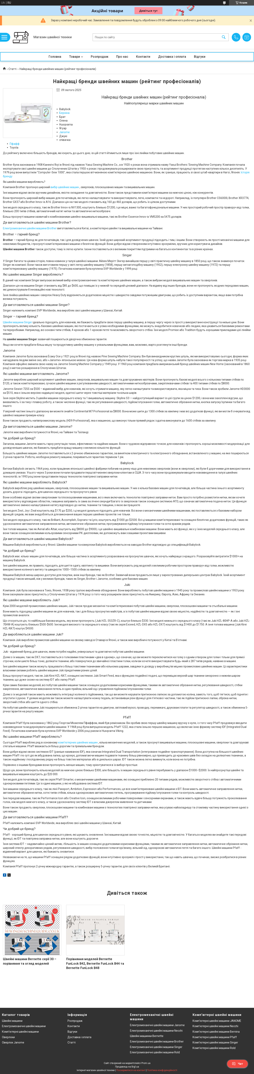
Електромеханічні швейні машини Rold (155, 1052)
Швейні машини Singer (17, 322)
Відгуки (199, 57)
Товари (74, 57)
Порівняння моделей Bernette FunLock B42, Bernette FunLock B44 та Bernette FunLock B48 (95, 963)
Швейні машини (12, 1020)
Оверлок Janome (13, 1042)
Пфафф (14, 143)
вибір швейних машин (65, 187)
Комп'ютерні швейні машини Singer (215, 1042)
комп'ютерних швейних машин (78, 742)
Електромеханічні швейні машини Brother (30, 228)
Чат (237, 1064)
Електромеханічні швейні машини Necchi (156, 1030)
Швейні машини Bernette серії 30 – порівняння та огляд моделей (29, 961)
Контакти (143, 57)
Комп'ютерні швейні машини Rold (214, 1048)
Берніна (64, 112)
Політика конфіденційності (162, 1070)
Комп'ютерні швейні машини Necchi (215, 1026)
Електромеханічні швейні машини (24, 1026)
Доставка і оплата (172, 57)
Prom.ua (145, 1063)
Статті (12, 69)
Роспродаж (75, 1020)
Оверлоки (8, 1037)
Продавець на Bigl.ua (127, 1066)
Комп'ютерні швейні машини (20, 1031)
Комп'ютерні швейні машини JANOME (217, 1020)
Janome (64, 132)
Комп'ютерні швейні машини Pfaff (215, 1037)
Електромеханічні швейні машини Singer (156, 1047)
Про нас (122, 57)
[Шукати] (223, 37)
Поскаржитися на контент (130, 1070)
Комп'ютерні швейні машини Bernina (216, 1031)
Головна (55, 57)
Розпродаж (99, 57)
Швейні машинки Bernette (146, 1036)
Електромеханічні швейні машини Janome (157, 1025)
